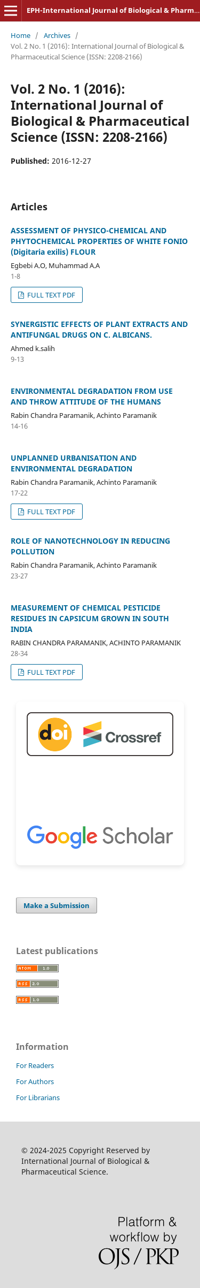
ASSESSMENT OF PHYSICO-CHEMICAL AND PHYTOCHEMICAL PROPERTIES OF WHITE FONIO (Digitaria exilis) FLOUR (99, 241)
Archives (57, 35)
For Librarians (38, 1097)
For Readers (35, 1065)
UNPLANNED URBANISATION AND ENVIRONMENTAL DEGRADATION (74, 463)
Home (20, 35)
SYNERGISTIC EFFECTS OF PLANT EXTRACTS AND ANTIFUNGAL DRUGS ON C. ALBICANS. (99, 329)
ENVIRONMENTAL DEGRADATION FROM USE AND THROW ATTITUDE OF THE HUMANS (92, 396)
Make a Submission (56, 905)
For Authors (35, 1081)
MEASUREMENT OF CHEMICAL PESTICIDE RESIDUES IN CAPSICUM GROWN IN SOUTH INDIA (90, 618)
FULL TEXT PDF (50, 295)
